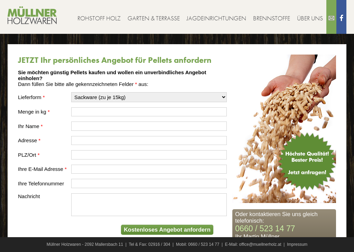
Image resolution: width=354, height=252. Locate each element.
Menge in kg (32, 112)
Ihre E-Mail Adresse (40, 169)
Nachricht (29, 196)
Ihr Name (28, 126)
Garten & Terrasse (154, 18)
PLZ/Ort (27, 155)
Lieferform (29, 97)
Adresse (27, 140)
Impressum (297, 244)
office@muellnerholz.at (260, 244)
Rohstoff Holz (99, 18)
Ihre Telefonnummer (41, 183)
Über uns (310, 18)
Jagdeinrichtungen (216, 18)
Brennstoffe (271, 18)
